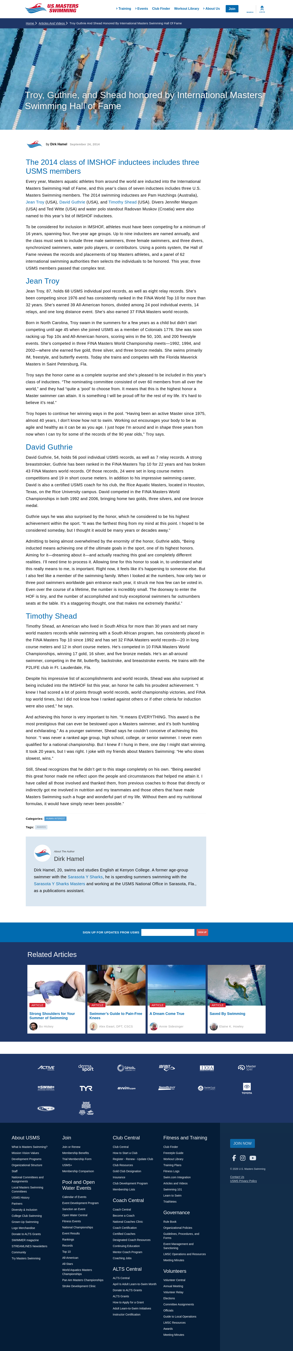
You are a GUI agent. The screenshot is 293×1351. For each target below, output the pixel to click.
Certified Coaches (124, 1233)
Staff (15, 1171)
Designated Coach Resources (131, 1240)
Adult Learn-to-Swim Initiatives (132, 1308)
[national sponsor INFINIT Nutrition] (166, 1068)
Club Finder (161, 8)
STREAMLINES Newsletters (29, 1246)
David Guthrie (72, 202)
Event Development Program (80, 1203)
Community (19, 1252)
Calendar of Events (74, 1197)
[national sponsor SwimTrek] (207, 1088)
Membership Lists (124, 1189)
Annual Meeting (173, 1286)
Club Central (121, 1147)
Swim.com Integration (177, 1177)
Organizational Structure (27, 1165)
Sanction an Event (73, 1209)
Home (31, 23)
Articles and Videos (53, 23)
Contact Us (237, 1177)
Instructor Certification (126, 1314)
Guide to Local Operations (179, 1316)
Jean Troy (35, 202)
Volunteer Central (174, 1280)
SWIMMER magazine (25, 1240)
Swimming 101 (172, 1189)
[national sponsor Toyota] (247, 1088)
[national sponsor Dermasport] (86, 1068)
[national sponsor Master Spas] (247, 1068)
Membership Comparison (78, 1171)
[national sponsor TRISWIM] (46, 1108)
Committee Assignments (178, 1304)
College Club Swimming (27, 1215)
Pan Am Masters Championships (82, 1280)
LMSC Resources (174, 1322)
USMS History (21, 1197)
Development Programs (27, 1159)
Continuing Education (126, 1246)
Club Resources (123, 1165)
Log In (262, 12)
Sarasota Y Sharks (85, 877)
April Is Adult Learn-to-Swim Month (135, 1284)
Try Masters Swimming (26, 1258)
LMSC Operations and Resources (184, 1254)
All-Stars (67, 1263)
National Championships (77, 1227)
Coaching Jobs (122, 1258)
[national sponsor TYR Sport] (86, 1088)
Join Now (242, 1143)
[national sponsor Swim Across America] (46, 1088)
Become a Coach (123, 1215)
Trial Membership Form (76, 1159)
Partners (17, 1203)
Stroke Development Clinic (79, 1286)
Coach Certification (125, 1227)
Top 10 (66, 1251)
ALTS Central (121, 1278)
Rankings (68, 1239)
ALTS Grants (121, 1296)
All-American (70, 1257)
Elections (169, 1298)
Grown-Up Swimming (25, 1222)
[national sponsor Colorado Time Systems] (126, 1068)
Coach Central (122, 1209)
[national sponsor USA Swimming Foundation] (86, 1108)
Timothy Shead (122, 202)
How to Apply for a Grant (128, 1302)
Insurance (119, 1177)
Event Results (71, 1233)
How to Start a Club (125, 1153)
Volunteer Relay (173, 1292)
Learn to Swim (172, 1195)
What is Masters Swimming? (30, 1147)
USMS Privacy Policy (243, 1181)
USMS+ (67, 1165)
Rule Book (170, 1221)
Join (232, 9)
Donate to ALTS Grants (26, 1234)
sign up (202, 932)
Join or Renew (71, 1147)
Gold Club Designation (127, 1171)
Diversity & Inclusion (24, 1209)
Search (250, 12)
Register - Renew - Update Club (133, 1159)
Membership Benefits (75, 1153)
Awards (168, 1328)
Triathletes (170, 1201)
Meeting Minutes (173, 1260)
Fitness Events (71, 1221)
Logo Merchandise (23, 1228)
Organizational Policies (177, 1227)
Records (67, 1245)
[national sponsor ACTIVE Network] (46, 1068)
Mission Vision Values (25, 1153)
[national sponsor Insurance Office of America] (207, 1068)
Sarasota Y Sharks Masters (59, 884)
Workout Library (186, 8)
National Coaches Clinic (128, 1221)
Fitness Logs (171, 1171)
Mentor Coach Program (127, 1252)
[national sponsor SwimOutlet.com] (166, 1088)
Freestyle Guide (173, 1153)
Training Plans (172, 1165)
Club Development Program (130, 1183)
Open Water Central (74, 1215)
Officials (168, 1310)
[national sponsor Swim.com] (126, 1088)
